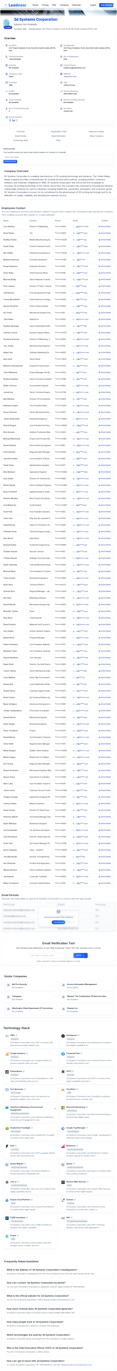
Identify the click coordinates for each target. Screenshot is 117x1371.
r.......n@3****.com (80, 386)
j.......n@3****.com (80, 346)
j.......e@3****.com (80, 392)
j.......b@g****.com (80, 293)
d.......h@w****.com (80, 658)
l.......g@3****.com (80, 226)
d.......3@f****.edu (80, 717)
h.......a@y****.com (80, 883)
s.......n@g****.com (80, 863)
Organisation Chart (58, 131)
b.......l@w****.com (80, 366)
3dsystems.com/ (70, 76)
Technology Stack (20, 140)
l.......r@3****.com (80, 830)
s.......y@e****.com (80, 246)
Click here (58, 922)
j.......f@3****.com (80, 419)
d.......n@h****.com (80, 664)
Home (35, 5)
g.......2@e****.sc (79, 817)
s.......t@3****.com (80, 843)
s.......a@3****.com (81, 339)
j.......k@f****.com (80, 286)
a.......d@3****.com (81, 618)
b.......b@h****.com (80, 704)
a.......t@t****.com (80, 684)
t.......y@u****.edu (80, 671)
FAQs (58, 140)
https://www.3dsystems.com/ (63, 1300)
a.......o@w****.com (80, 777)
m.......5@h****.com (80, 279)
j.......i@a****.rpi (79, 857)
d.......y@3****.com (81, 498)
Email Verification (59, 136)
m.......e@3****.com (81, 757)
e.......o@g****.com (80, 644)
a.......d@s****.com (80, 359)
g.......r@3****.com (81, 478)
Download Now (10, 161)
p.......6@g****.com (80, 425)
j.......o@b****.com (80, 790)
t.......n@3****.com (80, 319)
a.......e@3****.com (81, 565)
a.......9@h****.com (80, 465)
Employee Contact (96, 131)
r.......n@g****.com (80, 651)
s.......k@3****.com (81, 512)
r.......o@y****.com (80, 783)
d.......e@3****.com (81, 737)
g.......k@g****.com (80, 837)
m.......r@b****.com (80, 611)
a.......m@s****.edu (80, 472)
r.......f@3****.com (80, 492)
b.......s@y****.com (80, 823)
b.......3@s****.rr (79, 260)
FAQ (54, 5)
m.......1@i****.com (80, 571)
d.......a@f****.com (80, 233)
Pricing (45, 5)
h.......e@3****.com (81, 724)
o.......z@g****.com (80, 591)
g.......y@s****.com (80, 631)
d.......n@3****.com (81, 412)
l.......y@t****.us (79, 677)
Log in (93, 5)
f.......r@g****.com (80, 452)
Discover (77, 5)
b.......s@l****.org (79, 240)
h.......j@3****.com (80, 876)
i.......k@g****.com (80, 313)
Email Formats (20, 136)
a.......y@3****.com (81, 352)
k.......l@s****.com (80, 379)
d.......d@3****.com (81, 445)
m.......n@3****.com (81, 750)
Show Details (105, 226)
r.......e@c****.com (80, 432)
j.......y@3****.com (80, 711)
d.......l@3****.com (80, 604)
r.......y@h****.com (80, 545)
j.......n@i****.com (79, 372)
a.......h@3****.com (81, 538)
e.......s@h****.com (80, 585)
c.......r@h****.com (80, 551)
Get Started (106, 5)
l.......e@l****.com (79, 505)
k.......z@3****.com (81, 598)
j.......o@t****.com (80, 458)
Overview (21, 131)
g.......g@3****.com (81, 525)
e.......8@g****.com (80, 764)
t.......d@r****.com (80, 299)
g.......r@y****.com (80, 810)
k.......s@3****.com (81, 405)
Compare (64, 5)
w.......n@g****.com (80, 870)
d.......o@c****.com (80, 266)
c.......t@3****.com (80, 531)
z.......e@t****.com (80, 333)
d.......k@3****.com (81, 624)
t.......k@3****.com (80, 558)
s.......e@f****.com (80, 306)
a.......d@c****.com (80, 850)
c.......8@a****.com (80, 744)
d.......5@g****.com (80, 730)
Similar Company (96, 136)
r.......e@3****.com (81, 485)
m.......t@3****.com (81, 439)
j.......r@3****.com (80, 803)
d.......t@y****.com (80, 797)
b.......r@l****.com (80, 399)
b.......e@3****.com (81, 253)
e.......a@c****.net (80, 326)
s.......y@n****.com (80, 691)
